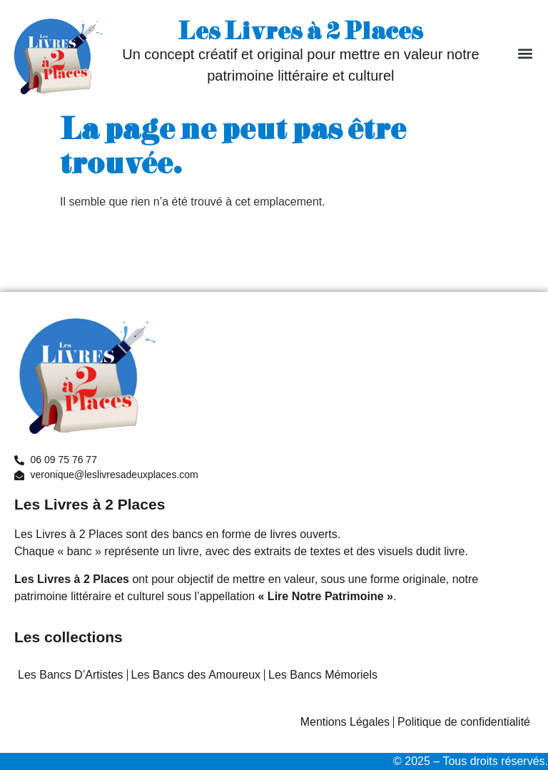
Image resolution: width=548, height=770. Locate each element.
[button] (525, 54)
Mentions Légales (345, 722)
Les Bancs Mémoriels (322, 675)
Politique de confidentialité (463, 722)
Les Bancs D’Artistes (70, 675)
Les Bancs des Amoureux (195, 675)
